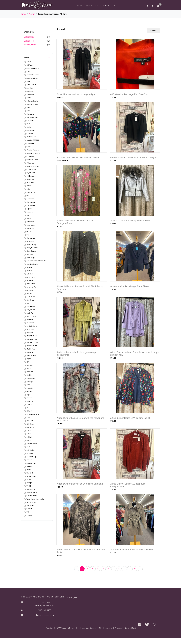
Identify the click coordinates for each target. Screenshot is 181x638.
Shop (88, 5)
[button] (152, 5)
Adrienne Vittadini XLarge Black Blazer (129, 286)
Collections (101, 5)
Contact (116, 5)
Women (32, 14)
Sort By (153, 30)
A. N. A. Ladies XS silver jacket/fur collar (130, 220)
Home (79, 5)
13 (135, 568)
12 (129, 568)
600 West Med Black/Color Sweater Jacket (78, 157)
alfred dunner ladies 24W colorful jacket (130, 418)
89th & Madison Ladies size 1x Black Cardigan (133, 157)
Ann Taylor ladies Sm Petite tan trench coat (132, 549)
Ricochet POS (130, 628)
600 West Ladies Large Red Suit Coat (129, 94)
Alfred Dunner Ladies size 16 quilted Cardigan (80, 484)
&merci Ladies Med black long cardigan (76, 94)
